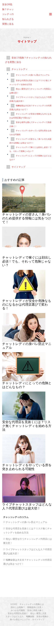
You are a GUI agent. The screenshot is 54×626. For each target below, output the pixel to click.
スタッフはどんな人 (15, 616)
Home (26, 37)
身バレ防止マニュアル (20, 619)
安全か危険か (42, 616)
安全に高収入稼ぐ (35, 610)
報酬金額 (30, 616)
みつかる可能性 (18, 610)
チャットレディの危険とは (32, 604)
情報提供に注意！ (35, 607)
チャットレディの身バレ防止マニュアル (33, 75)
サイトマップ (18, 166)
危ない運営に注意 (38, 613)
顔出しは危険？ (18, 607)
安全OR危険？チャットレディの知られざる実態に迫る (8, 14)
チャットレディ (20, 69)
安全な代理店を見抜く (18, 613)
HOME (13, 604)
